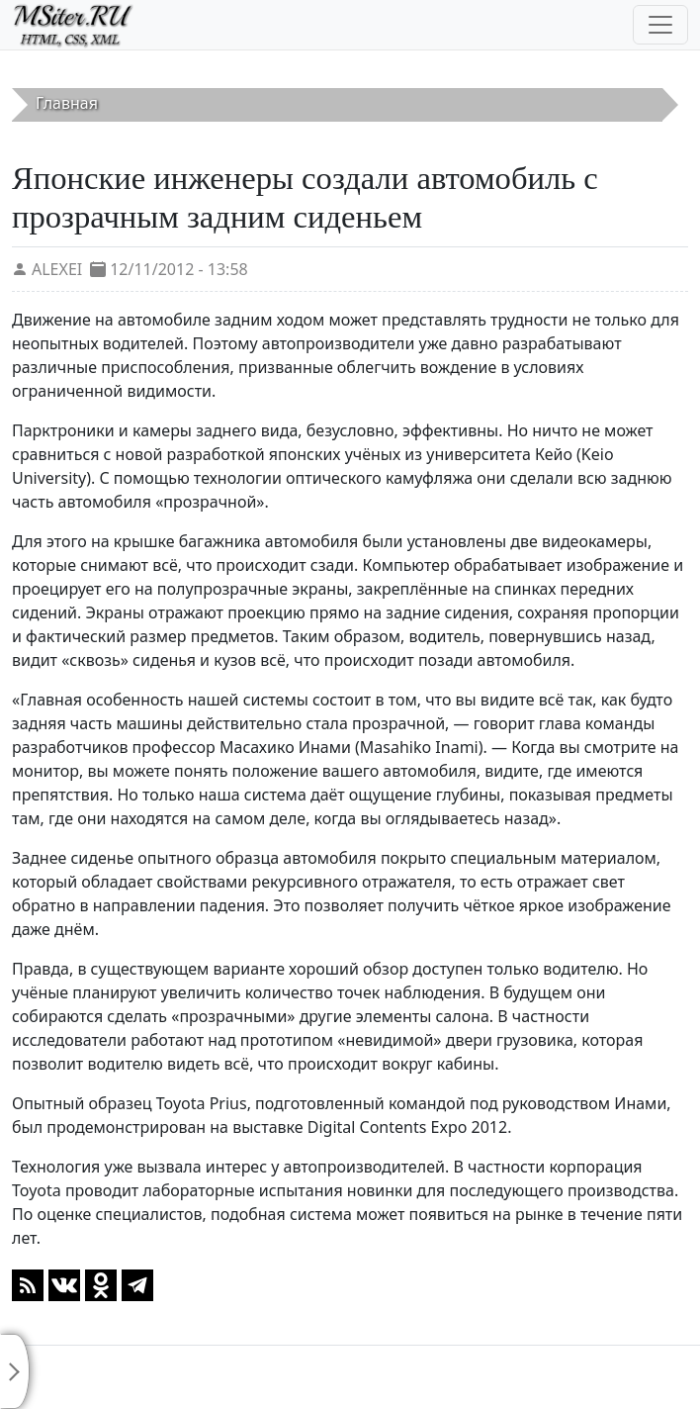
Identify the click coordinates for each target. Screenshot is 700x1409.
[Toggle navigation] (660, 25)
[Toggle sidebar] (15, 1371)
